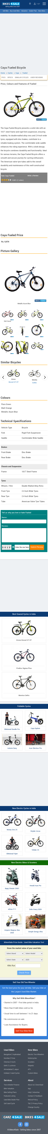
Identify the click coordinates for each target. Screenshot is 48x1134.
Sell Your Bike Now (24, 1030)
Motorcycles (32, 1058)
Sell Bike (5, 11)
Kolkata (6, 1073)
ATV (29, 1069)
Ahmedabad (8, 1069)
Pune (13, 1058)
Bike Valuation (9, 1088)
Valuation (24, 11)
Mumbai (7, 1058)
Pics (3, 77)
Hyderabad (17, 1054)
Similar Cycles (21, 77)
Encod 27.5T (14, 382)
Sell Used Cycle (9, 1103)
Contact (31, 1096)
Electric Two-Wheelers (36, 1054)
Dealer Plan (33, 11)
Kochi (13, 1062)
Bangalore (7, 1054)
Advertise (36, 1092)
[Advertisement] (24, 39)
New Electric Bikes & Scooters (24, 862)
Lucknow (12, 1065)
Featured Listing (9, 1096)
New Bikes (41, 11)
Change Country (33, 1107)
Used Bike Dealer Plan (11, 1100)
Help (29, 1092)
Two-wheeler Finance (11, 1085)
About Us (31, 1085)
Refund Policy (33, 1100)
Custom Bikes (33, 1073)
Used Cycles (15, 1073)
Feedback (38, 1096)
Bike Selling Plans (10, 1092)
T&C (29, 1103)
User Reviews (36, 77)
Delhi (5, 1065)
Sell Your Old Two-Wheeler (24, 982)
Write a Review (33, 176)
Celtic (34, 383)
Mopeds (31, 1065)
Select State (30, 4)
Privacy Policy (37, 1103)
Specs (10, 77)
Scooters (31, 1062)
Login (37, 4)
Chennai (7, 1062)
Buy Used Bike (15, 11)
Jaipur (16, 1069)
